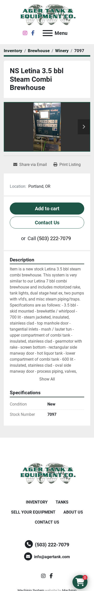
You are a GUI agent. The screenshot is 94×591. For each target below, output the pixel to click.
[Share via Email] (30, 164)
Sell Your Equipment (33, 512)
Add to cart (47, 209)
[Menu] (48, 33)
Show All (47, 379)
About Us (73, 512)
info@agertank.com (52, 556)
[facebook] (33, 33)
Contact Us (47, 223)
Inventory (37, 502)
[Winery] (62, 50)
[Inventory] (13, 50)
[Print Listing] (67, 164)
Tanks (62, 502)
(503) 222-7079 (54, 238)
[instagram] (25, 33)
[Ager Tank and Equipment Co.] (47, 473)
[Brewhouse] (39, 50)
